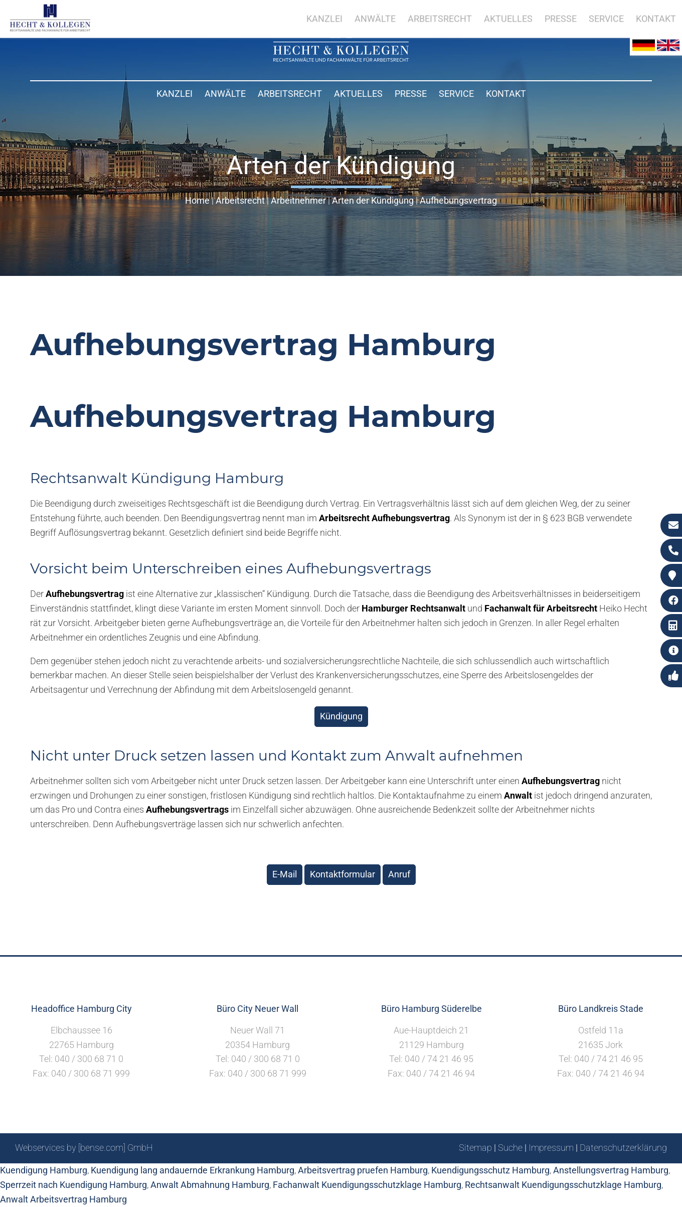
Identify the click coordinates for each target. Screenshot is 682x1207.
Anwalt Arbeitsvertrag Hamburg (63, 1199)
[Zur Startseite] (341, 58)
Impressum (551, 1147)
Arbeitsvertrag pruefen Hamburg (363, 1170)
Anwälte (225, 93)
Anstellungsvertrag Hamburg (610, 1170)
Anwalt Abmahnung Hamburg (209, 1184)
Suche (510, 1147)
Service (456, 93)
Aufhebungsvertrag (458, 200)
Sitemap (475, 1147)
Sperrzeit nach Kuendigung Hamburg (73, 1184)
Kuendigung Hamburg (43, 1170)
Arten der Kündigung (373, 200)
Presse (411, 93)
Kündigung (341, 716)
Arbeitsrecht (290, 93)
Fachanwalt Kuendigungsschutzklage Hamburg (367, 1184)
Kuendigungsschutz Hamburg (490, 1170)
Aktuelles (358, 93)
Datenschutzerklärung (623, 1147)
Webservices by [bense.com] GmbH (84, 1147)
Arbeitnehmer (298, 200)
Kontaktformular (342, 874)
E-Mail (284, 874)
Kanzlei (174, 93)
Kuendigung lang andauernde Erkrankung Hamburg (192, 1170)
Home (197, 200)
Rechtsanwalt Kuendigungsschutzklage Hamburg (563, 1184)
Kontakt (506, 93)
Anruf (399, 874)
